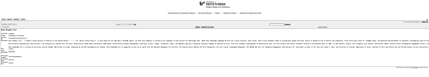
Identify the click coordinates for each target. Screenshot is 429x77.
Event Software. (415, 68)
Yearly (23, 19)
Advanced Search (322, 27)
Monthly (16, 19)
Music (217, 13)
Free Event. (12, 52)
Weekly (9, 19)
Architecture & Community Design (181, 13)
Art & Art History (205, 13)
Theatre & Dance (229, 13)
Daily (3, 19)
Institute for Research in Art (250, 13)
